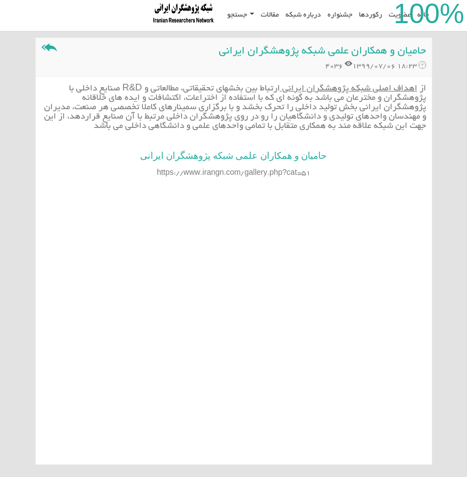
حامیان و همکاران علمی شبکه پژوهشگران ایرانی (322, 51)
